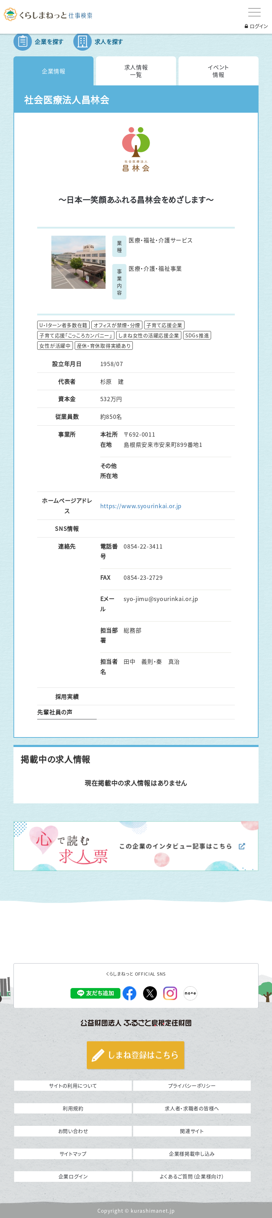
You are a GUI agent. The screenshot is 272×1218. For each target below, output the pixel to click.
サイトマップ (73, 1153)
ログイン (256, 25)
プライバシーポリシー (192, 1085)
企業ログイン (73, 1176)
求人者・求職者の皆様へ (192, 1108)
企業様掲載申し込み (192, 1153)
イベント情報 (218, 71)
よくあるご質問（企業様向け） (192, 1176)
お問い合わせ (73, 1130)
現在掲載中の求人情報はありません (136, 783)
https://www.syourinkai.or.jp (141, 505)
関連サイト (192, 1130)
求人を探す (109, 41)
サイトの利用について (73, 1085)
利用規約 (73, 1108)
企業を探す (49, 41)
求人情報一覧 (136, 71)
